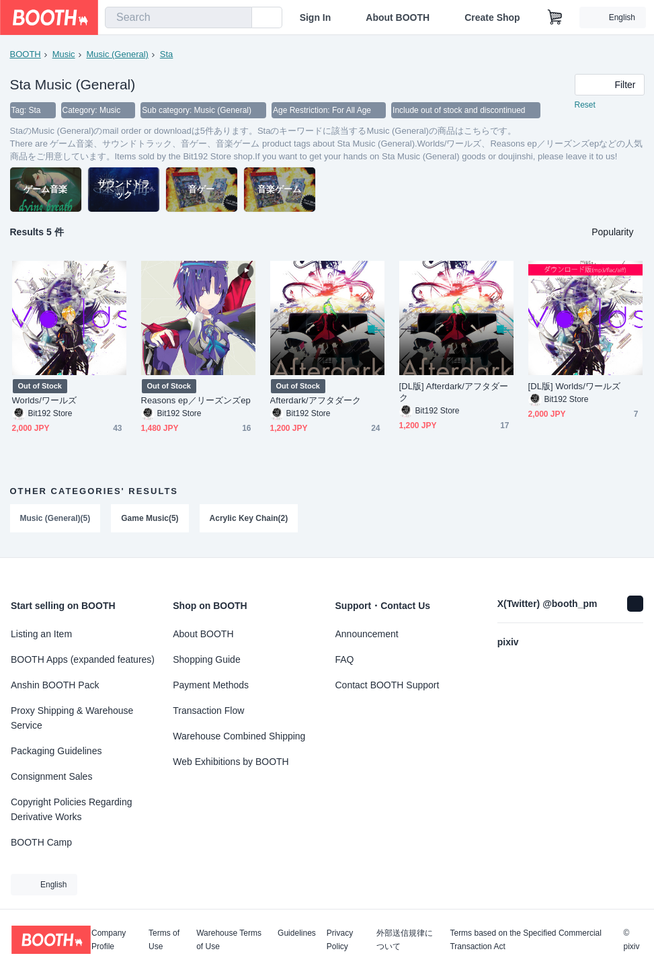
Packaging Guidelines (56, 750)
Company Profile (108, 940)
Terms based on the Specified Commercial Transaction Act (525, 940)
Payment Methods (211, 685)
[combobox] (178, 17)
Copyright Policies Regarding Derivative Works (71, 809)
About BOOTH (398, 17)
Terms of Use (164, 940)
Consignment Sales (51, 776)
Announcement (367, 634)
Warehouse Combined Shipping (239, 736)
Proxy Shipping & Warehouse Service (72, 718)
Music (63, 54)
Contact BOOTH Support (387, 685)
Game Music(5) (149, 518)
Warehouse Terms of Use (228, 940)
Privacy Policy (340, 940)
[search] (239, 18)
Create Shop (492, 17)
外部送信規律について (404, 940)
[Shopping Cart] (555, 17)
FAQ (344, 659)
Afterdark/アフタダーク (316, 400)
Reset (585, 105)
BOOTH (25, 54)
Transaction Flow (208, 710)
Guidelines (297, 933)
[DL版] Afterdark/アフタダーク (454, 392)
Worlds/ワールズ (44, 400)
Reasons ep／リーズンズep (196, 400)
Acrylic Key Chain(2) (249, 518)
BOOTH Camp (41, 842)
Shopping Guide (206, 659)
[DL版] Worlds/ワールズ (574, 386)
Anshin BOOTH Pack (55, 685)
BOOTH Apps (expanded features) (83, 659)
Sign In (315, 17)
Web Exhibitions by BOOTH (230, 761)
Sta (166, 54)
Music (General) (117, 54)
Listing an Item (41, 634)
